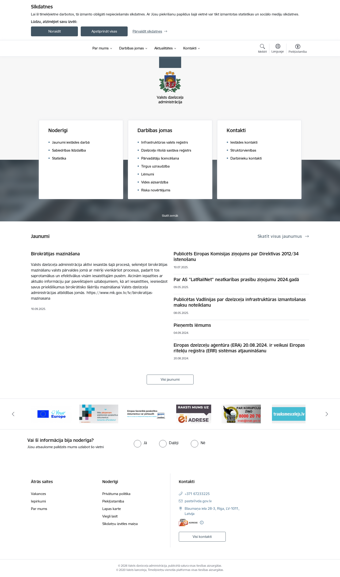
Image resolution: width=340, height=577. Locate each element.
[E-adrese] (188, 522)
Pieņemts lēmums (192, 325)
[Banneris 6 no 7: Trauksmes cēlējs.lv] (289, 413)
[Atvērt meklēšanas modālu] (262, 49)
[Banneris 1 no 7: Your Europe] (51, 413)
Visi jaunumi (170, 379)
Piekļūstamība (113, 501)
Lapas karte (111, 508)
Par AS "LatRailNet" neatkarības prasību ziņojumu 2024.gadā (236, 279)
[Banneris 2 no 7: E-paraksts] (98, 413)
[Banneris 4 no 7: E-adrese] (193, 413)
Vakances (38, 493)
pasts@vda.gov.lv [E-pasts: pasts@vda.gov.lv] (198, 501)
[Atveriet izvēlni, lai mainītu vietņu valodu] (277, 49)
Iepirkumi (38, 501)
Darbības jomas (155, 130)
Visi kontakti (202, 536)
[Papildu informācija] (201, 522)
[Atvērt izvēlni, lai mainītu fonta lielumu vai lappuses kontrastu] (297, 49)
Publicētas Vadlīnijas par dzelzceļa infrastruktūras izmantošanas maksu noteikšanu (240, 302)
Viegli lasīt (110, 516)
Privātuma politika (116, 493)
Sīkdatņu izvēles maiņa (120, 523)
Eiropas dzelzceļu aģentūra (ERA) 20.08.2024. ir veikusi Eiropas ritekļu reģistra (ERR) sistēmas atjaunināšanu (239, 348)
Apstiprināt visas (104, 31)
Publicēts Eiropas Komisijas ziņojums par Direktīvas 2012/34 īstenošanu (236, 256)
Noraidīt (54, 31)
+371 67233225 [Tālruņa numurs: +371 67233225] (197, 493)
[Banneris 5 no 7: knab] (241, 413)
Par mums (39, 508)
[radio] (140, 443)
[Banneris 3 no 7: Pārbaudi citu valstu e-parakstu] (146, 413)
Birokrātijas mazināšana (55, 254)
